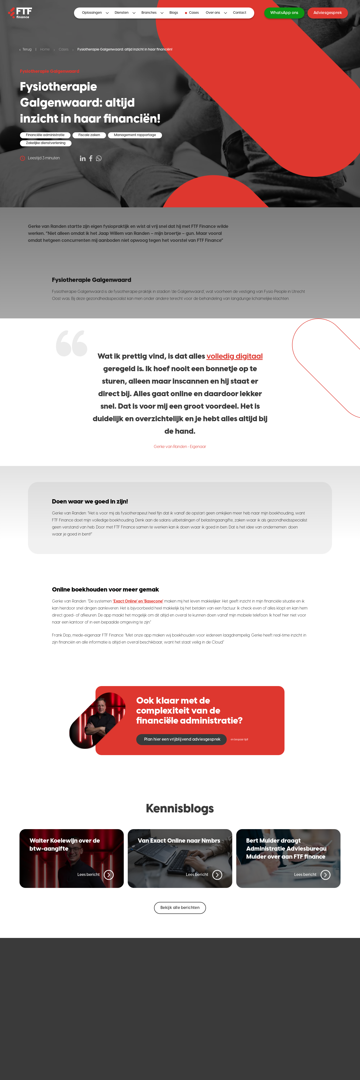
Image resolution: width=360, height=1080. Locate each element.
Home (45, 50)
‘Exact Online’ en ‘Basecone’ (138, 601)
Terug (26, 50)
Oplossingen (92, 13)
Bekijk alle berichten (180, 908)
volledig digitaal (234, 357)
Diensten (121, 13)
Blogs (174, 13)
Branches (149, 13)
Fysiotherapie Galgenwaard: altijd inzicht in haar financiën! (125, 50)
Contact (239, 13)
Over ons (213, 13)
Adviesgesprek (328, 13)
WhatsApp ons (284, 13)
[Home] (20, 13)
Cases (192, 13)
